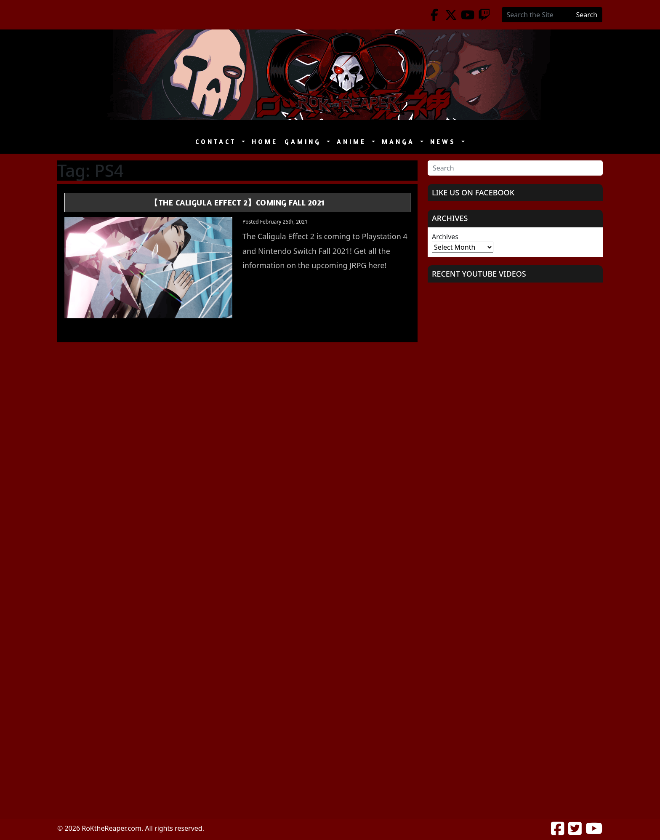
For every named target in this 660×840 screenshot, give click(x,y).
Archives (445, 236)
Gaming (305, 142)
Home (265, 142)
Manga (400, 142)
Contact (217, 142)
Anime (353, 142)
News (445, 142)
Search (587, 14)
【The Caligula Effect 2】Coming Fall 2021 (237, 202)
